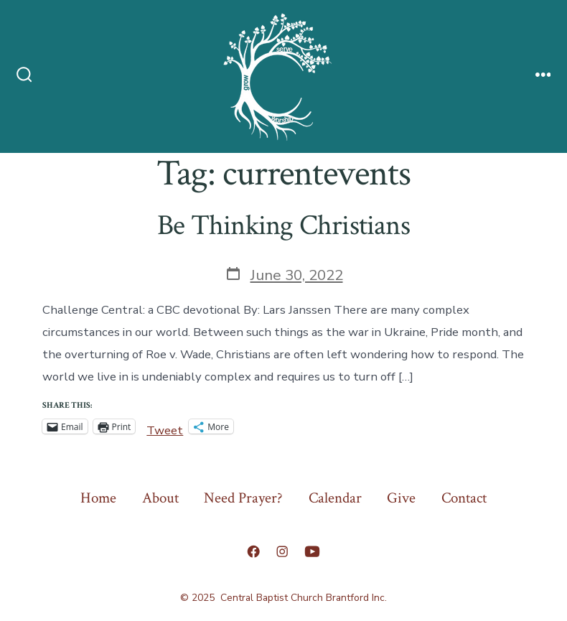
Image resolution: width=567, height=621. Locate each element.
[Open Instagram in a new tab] (282, 551)
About (160, 498)
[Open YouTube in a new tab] (312, 551)
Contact (464, 498)
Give (401, 498)
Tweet (164, 427)
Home (98, 498)
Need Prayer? (243, 498)
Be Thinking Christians (283, 225)
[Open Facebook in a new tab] (253, 551)
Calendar (335, 498)
